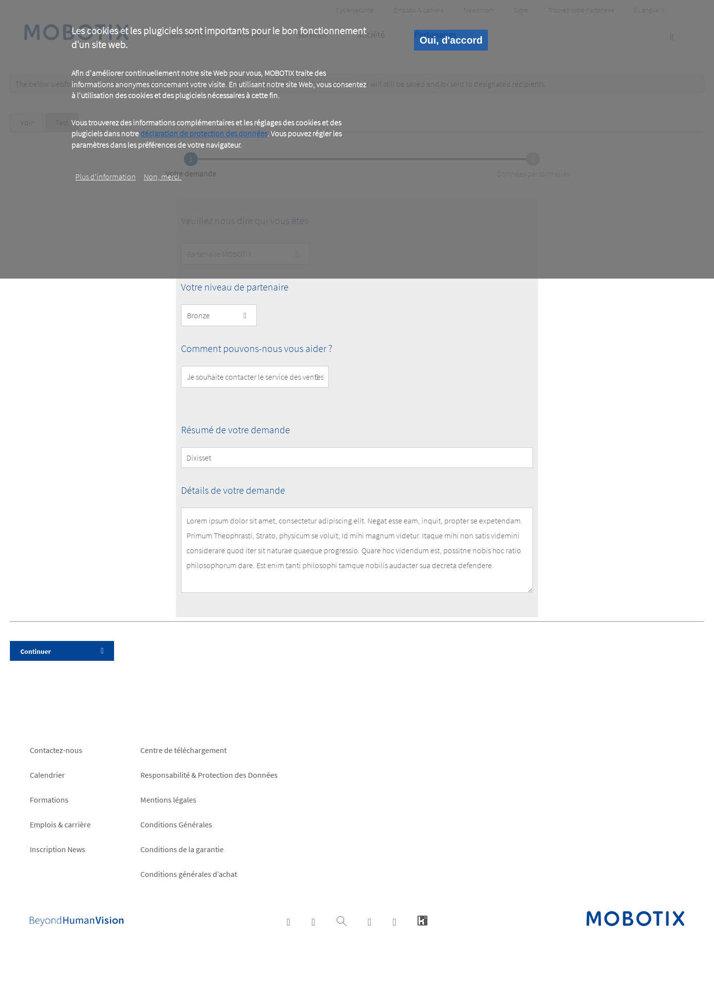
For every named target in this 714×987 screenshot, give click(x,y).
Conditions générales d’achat (188, 874)
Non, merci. (162, 176)
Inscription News (57, 849)
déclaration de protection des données (203, 133)
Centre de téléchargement (183, 750)
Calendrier (47, 775)
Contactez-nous (56, 750)
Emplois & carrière (60, 824)
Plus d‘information (105, 176)
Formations (49, 800)
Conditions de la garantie (182, 849)
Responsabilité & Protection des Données (209, 775)
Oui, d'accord (450, 40)
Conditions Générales (176, 824)
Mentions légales (168, 800)
